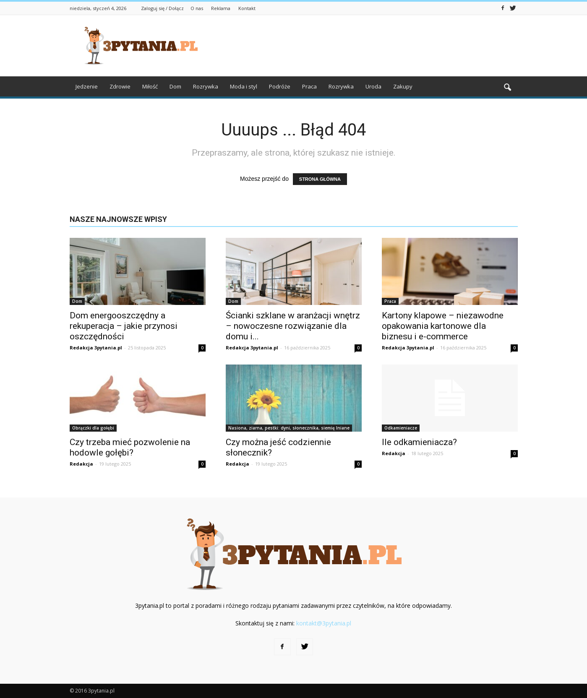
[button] (508, 88)
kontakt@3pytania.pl (323, 623)
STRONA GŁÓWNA (320, 179)
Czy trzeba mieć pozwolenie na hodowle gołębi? (130, 447)
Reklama (220, 8)
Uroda (373, 86)
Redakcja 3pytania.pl (96, 347)
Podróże (279, 86)
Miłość (150, 86)
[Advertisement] (365, 46)
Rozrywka (205, 86)
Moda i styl (243, 86)
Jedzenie (87, 86)
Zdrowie (120, 86)
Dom (175, 86)
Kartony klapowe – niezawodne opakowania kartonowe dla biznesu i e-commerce (443, 325)
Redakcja (81, 464)
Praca (309, 86)
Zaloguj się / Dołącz (162, 8)
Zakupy (402, 86)
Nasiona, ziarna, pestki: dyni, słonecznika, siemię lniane (289, 428)
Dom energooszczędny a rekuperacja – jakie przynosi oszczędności (123, 325)
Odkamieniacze (400, 428)
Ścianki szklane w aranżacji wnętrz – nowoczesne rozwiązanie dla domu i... (293, 325)
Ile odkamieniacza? (419, 442)
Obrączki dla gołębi (93, 428)
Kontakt (247, 8)
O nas (196, 8)
